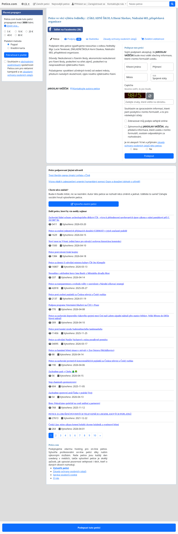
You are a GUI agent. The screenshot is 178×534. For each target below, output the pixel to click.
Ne (150, 188)
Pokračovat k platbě (16, 139)
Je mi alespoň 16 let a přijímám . (145, 183)
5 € (8, 115)
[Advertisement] (111, 32)
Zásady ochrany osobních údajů (120, 78)
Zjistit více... (11, 110)
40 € (9, 119)
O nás (56, 517)
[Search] (148, 4)
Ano (135, 188)
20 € (31, 115)
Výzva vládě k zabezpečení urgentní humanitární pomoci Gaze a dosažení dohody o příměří (94, 221)
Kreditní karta (18, 132)
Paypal (14, 128)
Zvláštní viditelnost (152, 78)
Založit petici (41, 3)
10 (95, 474)
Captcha (129, 124)
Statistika (92, 78)
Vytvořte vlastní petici (84, 243)
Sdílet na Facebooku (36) (64, 68)
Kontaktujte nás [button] (115, 3)
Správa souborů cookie (65, 514)
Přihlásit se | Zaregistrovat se (88, 3)
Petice (54, 78)
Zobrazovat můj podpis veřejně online (148, 160)
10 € (20, 115)
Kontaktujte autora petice (85, 127)
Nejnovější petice (61, 3)
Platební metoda (12, 125)
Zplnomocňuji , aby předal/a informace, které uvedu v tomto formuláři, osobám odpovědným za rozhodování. (149, 171)
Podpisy (72, 78)
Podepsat (149, 195)
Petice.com (9, 4)
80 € (20, 119)
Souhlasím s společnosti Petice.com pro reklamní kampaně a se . (20, 152)
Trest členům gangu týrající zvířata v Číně (69, 215)
